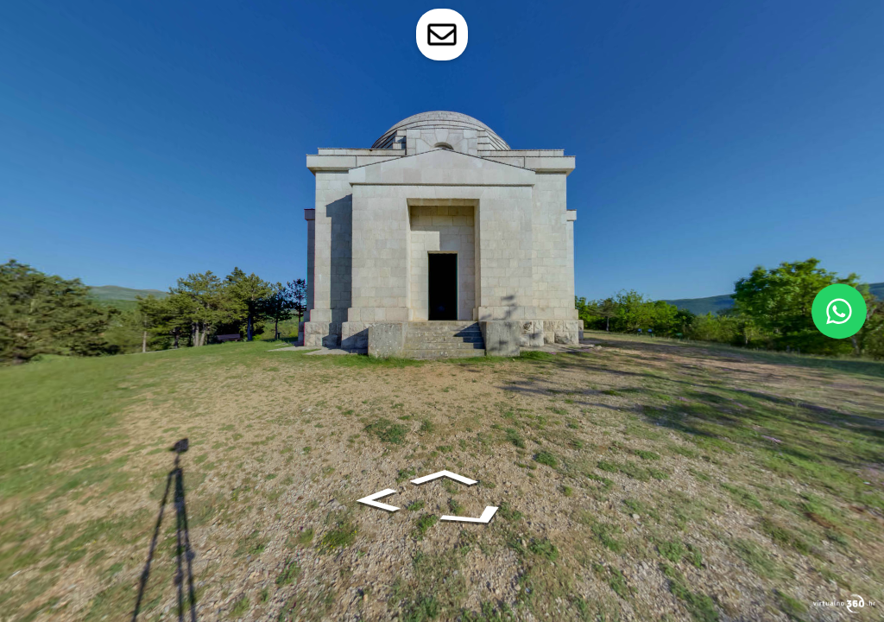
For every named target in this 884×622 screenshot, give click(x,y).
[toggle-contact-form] (442, 34)
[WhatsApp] (839, 311)
